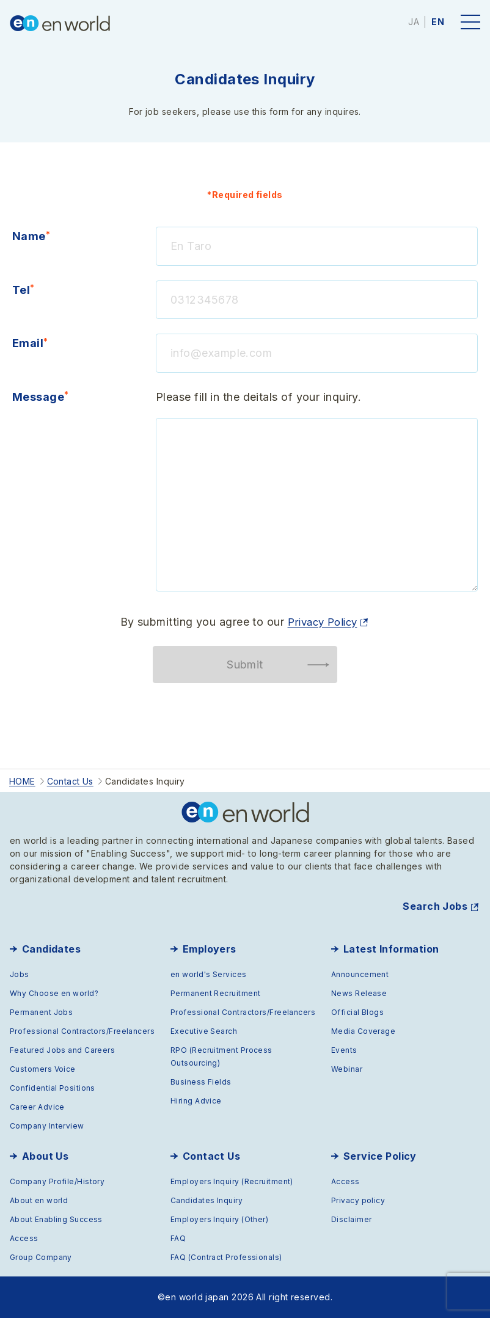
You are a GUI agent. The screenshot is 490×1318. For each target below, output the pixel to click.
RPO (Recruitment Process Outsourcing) (221, 1056)
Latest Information (391, 949)
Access (24, 1238)
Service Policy (380, 1156)
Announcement (360, 974)
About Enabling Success (56, 1219)
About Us (45, 1156)
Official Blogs (357, 1012)
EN (437, 21)
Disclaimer (351, 1219)
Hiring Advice (196, 1100)
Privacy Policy (322, 621)
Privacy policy (358, 1200)
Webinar (346, 1069)
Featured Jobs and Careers (62, 1050)
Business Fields (201, 1081)
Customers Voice (43, 1069)
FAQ (178, 1238)
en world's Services (208, 974)
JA (413, 21)
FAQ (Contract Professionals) (226, 1257)
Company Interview (47, 1125)
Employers (209, 949)
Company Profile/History (57, 1181)
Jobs (19, 974)
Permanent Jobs (41, 1012)
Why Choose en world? (54, 993)
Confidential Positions (52, 1088)
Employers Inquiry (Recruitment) (231, 1181)
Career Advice (37, 1106)
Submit (245, 664)
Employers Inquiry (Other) (219, 1219)
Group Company (41, 1257)
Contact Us (212, 1156)
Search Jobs (435, 906)
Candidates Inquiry (206, 1200)
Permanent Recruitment (215, 993)
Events (344, 1050)
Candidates (51, 949)
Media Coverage (363, 1031)
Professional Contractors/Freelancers (82, 1031)
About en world (39, 1200)
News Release (359, 993)
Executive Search (203, 1031)
